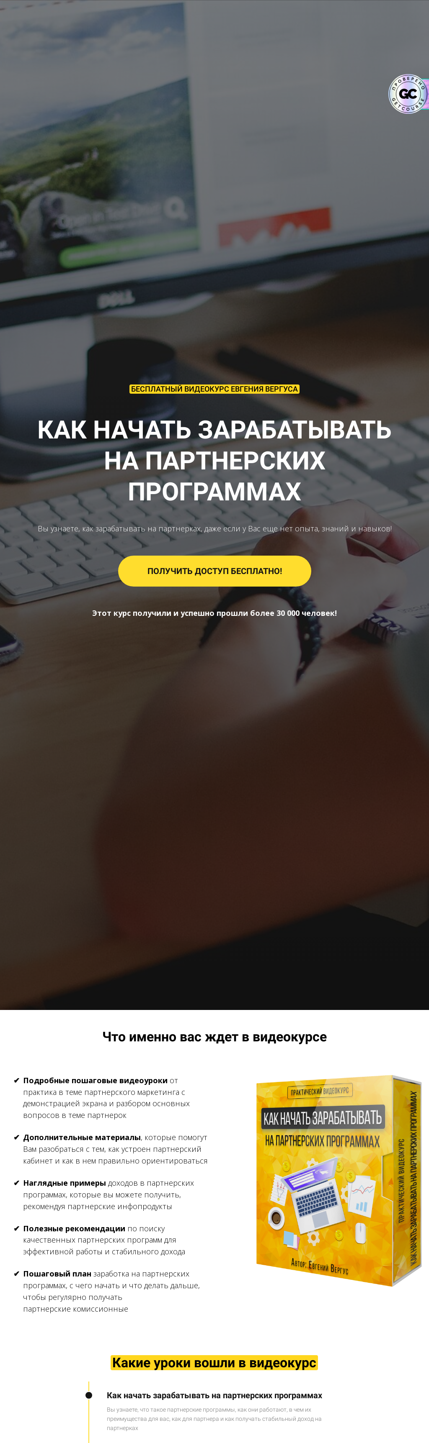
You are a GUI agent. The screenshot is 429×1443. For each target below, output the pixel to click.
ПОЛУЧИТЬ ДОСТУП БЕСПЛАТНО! (214, 571)
